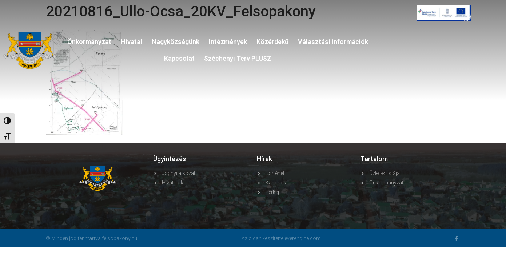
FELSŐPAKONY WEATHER (444, 58)
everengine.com (302, 238)
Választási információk (333, 41)
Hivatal (131, 41)
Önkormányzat (89, 41)
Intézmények (228, 41)
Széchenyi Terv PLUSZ (237, 58)
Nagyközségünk (175, 41)
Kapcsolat (179, 58)
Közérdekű (272, 41)
